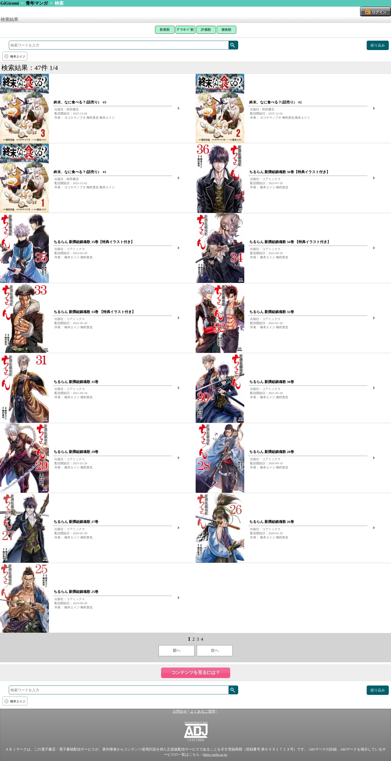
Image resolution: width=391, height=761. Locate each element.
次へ (215, 650)
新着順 (165, 30)
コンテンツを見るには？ (195, 672)
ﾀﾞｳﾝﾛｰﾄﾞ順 (185, 30)
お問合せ (180, 711)
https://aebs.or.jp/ (215, 755)
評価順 (206, 30)
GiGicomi (10, 3)
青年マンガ (37, 3)
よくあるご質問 (202, 711)
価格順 (226, 30)
